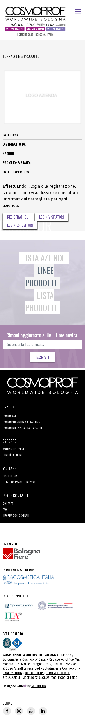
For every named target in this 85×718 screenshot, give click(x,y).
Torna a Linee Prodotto (21, 56)
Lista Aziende (43, 258)
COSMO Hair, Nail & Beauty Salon (22, 428)
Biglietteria (10, 476)
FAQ (5, 509)
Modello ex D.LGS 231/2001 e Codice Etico (50, 677)
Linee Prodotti (40, 276)
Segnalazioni (11, 677)
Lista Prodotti (40, 301)
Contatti (8, 503)
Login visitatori (51, 217)
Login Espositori (20, 225)
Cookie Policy (34, 672)
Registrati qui (18, 217)
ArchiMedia (38, 685)
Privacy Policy (12, 672)
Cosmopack (9, 415)
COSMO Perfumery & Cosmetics (21, 422)
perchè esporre (12, 455)
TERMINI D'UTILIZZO (58, 672)
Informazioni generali (16, 515)
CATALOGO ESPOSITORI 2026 (19, 482)
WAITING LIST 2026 (14, 449)
